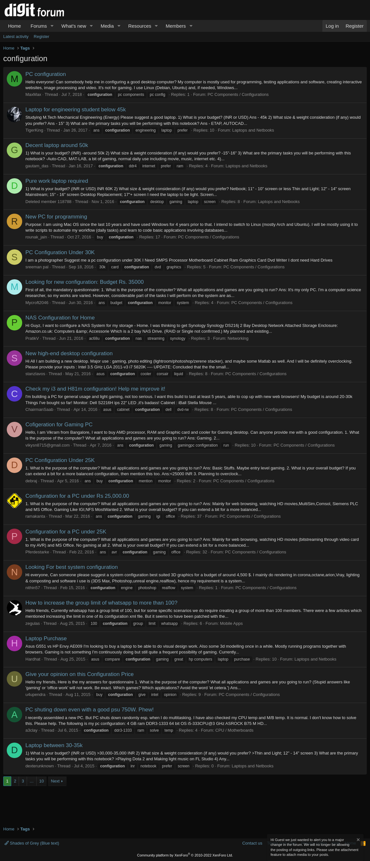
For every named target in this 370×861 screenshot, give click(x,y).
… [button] (32, 781)
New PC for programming (56, 217)
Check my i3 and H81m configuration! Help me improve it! (95, 389)
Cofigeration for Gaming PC (59, 424)
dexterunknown (39, 766)
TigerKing (34, 130)
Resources (139, 26)
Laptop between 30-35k (54, 745)
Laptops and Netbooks (253, 130)
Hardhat (32, 659)
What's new (73, 26)
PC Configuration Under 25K (60, 460)
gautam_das (37, 165)
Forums (39, 26)
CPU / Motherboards (234, 730)
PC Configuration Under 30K (60, 252)
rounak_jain (36, 237)
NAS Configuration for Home (60, 318)
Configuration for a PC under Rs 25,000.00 (77, 496)
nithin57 (32, 587)
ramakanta (35, 516)
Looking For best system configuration (71, 567)
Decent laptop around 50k (56, 145)
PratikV (32, 338)
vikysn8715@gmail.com (47, 445)
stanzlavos (35, 373)
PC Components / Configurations (238, 94)
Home (14, 26)
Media (107, 26)
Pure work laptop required (56, 181)
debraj (31, 480)
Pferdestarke (37, 552)
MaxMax (33, 94)
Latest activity (16, 36)
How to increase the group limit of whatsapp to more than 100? (101, 603)
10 (41, 781)
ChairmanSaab (39, 409)
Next (55, 781)
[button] (52, 26)
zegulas (32, 623)
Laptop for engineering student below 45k (75, 109)
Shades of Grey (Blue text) (32, 843)
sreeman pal (37, 266)
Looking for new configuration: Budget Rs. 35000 (84, 282)
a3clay (31, 730)
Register (41, 36)
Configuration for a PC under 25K (65, 532)
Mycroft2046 (37, 302)
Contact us (252, 843)
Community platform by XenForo (185, 855)
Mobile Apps (231, 623)
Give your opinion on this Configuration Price (79, 674)
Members (176, 26)
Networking (237, 338)
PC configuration (45, 74)
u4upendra (35, 694)
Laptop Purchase (46, 638)
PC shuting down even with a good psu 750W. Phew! (89, 710)
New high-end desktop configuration (69, 353)
